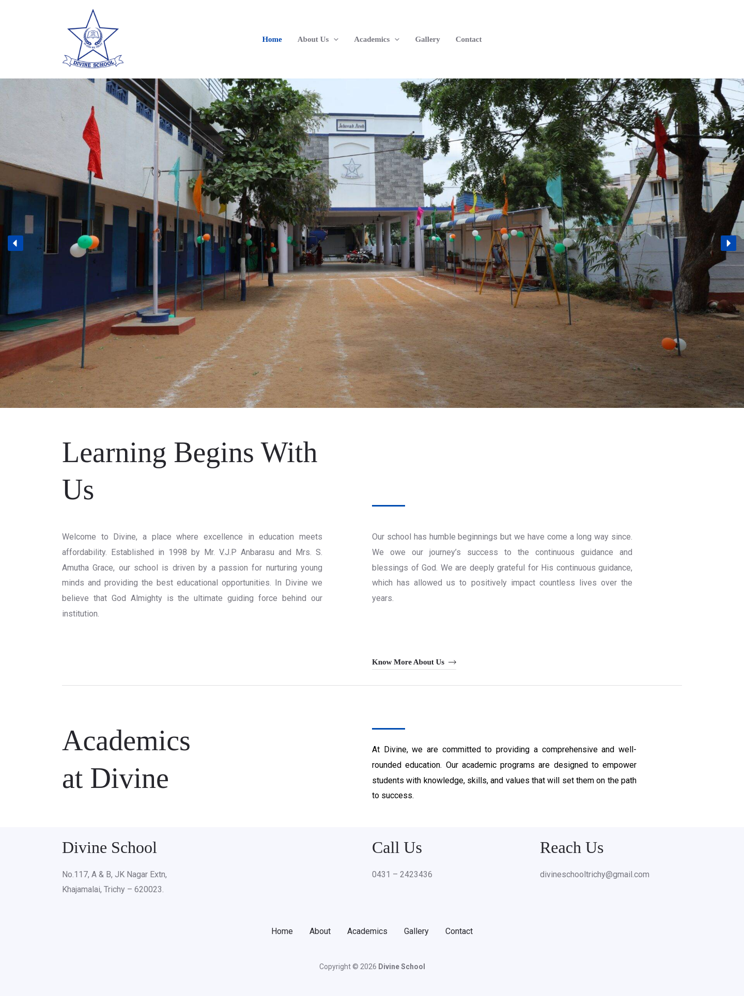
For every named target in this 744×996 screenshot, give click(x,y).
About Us (318, 39)
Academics (376, 39)
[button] (333, 39)
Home (272, 39)
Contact (469, 39)
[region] (372, 243)
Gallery (427, 39)
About (320, 931)
